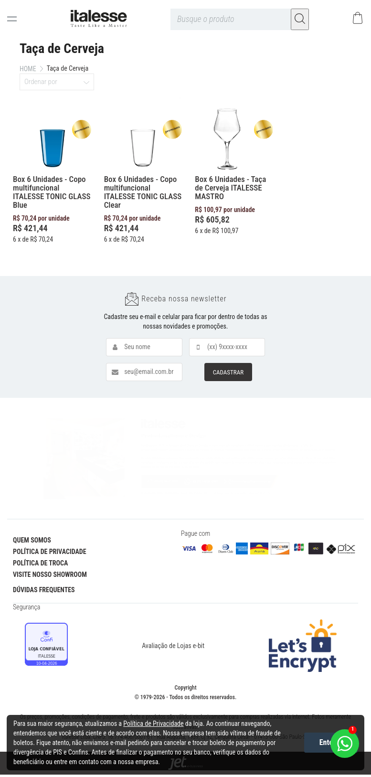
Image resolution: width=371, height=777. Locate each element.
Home (28, 69)
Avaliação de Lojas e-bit (173, 645)
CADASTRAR (228, 372)
